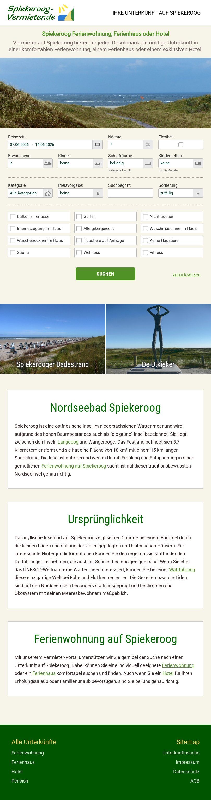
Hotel (168, 673)
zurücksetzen (187, 274)
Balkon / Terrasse (33, 216)
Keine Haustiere (164, 240)
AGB (195, 781)
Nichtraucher (161, 216)
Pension (19, 781)
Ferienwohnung (178, 665)
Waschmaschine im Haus (173, 228)
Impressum (188, 762)
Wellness (91, 252)
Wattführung (182, 569)
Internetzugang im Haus (39, 228)
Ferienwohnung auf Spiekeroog (73, 466)
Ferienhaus (44, 673)
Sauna (23, 252)
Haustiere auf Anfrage (103, 240)
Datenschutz (186, 771)
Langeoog (68, 442)
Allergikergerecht (98, 228)
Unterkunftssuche (181, 753)
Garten (89, 216)
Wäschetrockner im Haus (40, 240)
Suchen (105, 274)
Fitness (156, 252)
